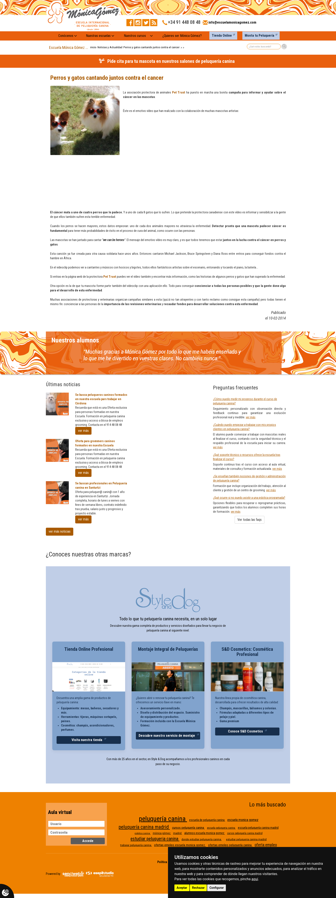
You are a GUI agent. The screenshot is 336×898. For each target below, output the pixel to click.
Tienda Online (222, 35)
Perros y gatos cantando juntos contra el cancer (151, 47)
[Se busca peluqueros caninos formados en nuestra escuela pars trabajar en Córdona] (57, 404)
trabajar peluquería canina (136, 845)
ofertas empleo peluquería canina (230, 845)
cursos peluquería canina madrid (244, 833)
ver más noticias (59, 531)
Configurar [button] (216, 887)
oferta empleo (266, 844)
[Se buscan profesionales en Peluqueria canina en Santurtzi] (57, 492)
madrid (177, 833)
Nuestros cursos (135, 36)
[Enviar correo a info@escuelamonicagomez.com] (229, 24)
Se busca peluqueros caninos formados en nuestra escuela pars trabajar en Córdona (101, 399)
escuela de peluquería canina (207, 820)
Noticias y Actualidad (110, 47)
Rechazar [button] (198, 887)
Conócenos (67, 36)
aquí (255, 879)
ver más (83, 431)
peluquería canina (163, 819)
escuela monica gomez (242, 820)
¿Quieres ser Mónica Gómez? (182, 36)
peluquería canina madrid (144, 827)
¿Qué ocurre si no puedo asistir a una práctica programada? (249, 497)
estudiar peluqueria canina (154, 838)
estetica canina (143, 833)
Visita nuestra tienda (87, 740)
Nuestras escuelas (100, 36)
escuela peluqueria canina (221, 827)
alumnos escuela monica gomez (204, 833)
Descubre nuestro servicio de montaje (167, 736)
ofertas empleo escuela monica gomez (180, 845)
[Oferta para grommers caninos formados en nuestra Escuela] (57, 450)
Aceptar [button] (182, 887)
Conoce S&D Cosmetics (246, 731)
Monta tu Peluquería (259, 35)
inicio (93, 47)
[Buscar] (284, 46)
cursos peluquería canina (188, 828)
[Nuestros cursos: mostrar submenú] (151, 36)
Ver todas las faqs (249, 520)
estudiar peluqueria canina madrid (246, 839)
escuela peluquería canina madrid (258, 827)
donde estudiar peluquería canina (202, 839)
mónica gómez (162, 833)
